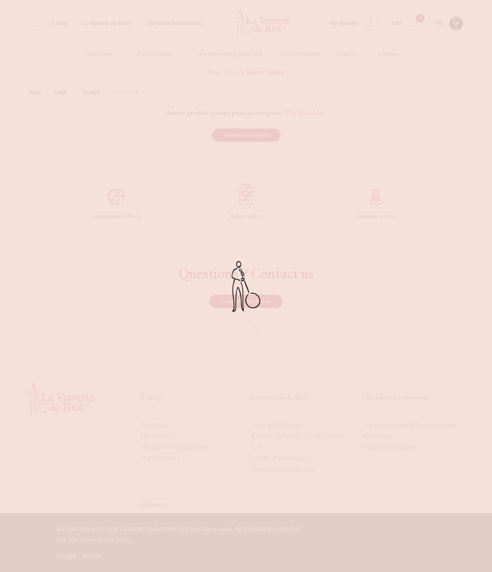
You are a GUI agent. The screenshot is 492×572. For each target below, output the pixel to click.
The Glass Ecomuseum (174, 23)
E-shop (59, 23)
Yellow (276, 72)
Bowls (255, 72)
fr (438, 23)
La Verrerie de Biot (279, 397)
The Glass (99, 54)
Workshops (377, 436)
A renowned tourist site (282, 469)
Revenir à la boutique (246, 135)
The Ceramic (154, 54)
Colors (345, 54)
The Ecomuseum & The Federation (409, 425)
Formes (388, 54)
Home (34, 92)
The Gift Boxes (300, 54)
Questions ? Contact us (246, 301)
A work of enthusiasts (280, 458)
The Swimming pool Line (229, 54)
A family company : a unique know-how (298, 442)
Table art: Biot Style (277, 425)
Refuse (91, 556)
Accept (66, 556)
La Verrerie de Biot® (107, 23)
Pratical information (388, 447)
